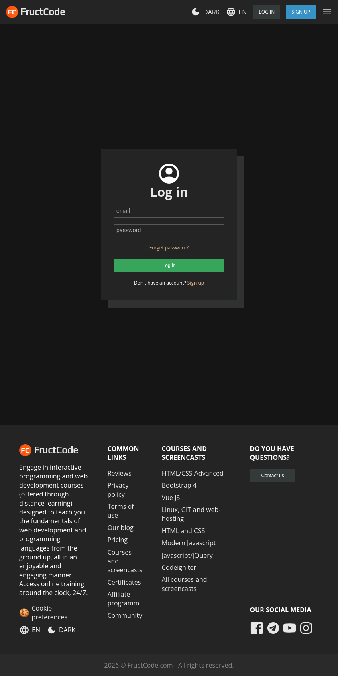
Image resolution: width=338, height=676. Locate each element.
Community (125, 615)
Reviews (120, 473)
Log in (267, 11)
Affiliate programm (124, 598)
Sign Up (300, 11)
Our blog (121, 527)
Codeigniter (179, 567)
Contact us (272, 475)
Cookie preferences (49, 612)
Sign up (195, 282)
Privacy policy (118, 489)
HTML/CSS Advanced (193, 473)
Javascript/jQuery (187, 555)
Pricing (118, 539)
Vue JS (171, 497)
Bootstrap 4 (179, 485)
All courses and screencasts (184, 584)
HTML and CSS (183, 530)
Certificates (124, 582)
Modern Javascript (189, 542)
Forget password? (169, 247)
